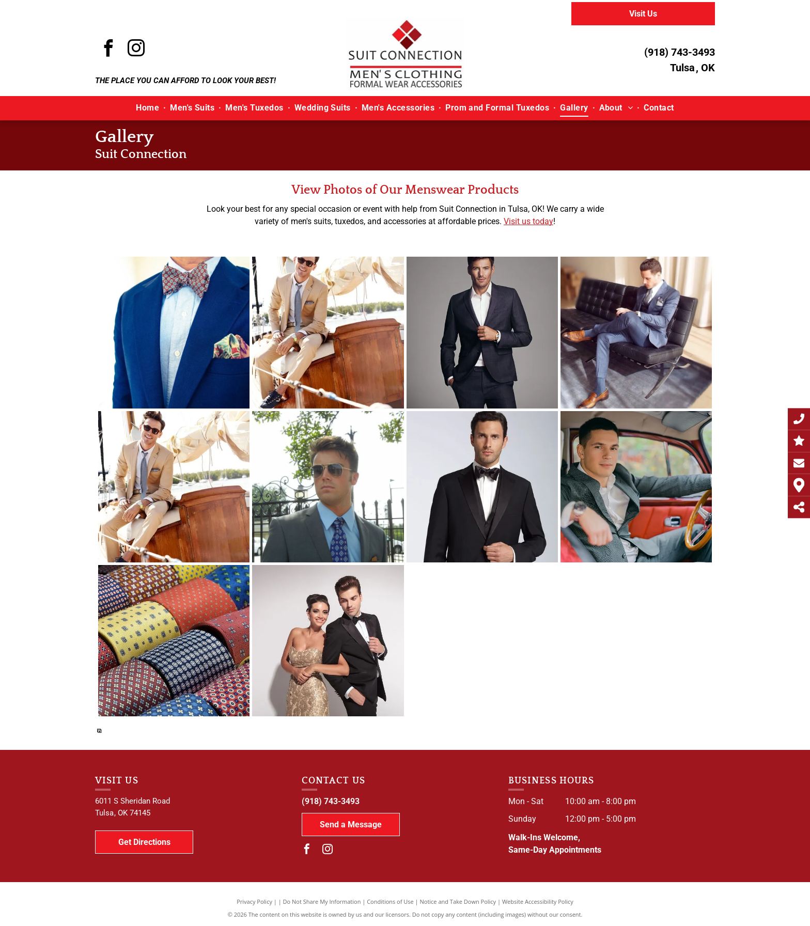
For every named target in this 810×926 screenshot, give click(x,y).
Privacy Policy (254, 901)
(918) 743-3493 (679, 52)
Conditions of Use (390, 901)
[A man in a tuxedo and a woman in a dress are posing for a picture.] (327, 640)
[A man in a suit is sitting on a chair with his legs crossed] (636, 332)
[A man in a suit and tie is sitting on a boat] (327, 332)
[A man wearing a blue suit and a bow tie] (174, 332)
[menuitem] (149, 108)
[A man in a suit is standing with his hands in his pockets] (482, 332)
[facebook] (108, 50)
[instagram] (136, 50)
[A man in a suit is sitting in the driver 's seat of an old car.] (636, 486)
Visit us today (528, 221)
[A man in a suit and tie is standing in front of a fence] (327, 486)
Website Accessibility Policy (537, 901)
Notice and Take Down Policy (458, 901)
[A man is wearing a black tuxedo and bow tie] (482, 486)
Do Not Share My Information (322, 901)
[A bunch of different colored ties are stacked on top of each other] (174, 640)
